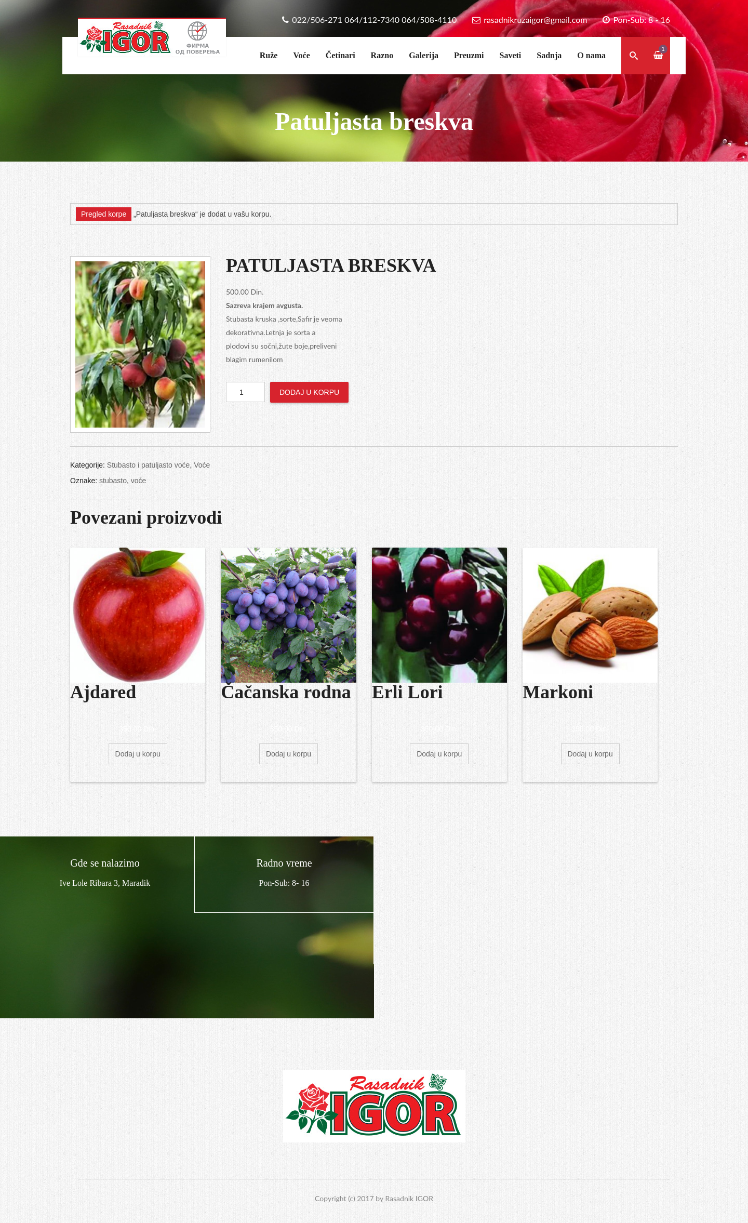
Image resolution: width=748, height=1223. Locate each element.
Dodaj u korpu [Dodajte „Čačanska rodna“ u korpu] (288, 754)
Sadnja (549, 55)
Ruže (269, 55)
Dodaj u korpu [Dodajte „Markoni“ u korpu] (590, 754)
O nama (591, 55)
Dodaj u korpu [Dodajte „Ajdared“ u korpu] (138, 754)
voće (138, 480)
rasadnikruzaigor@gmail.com (535, 19)
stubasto (113, 480)
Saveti (511, 55)
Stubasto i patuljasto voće (148, 465)
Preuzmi (469, 55)
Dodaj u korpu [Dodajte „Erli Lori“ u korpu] (439, 754)
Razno (382, 55)
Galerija (423, 55)
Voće (301, 55)
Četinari (340, 55)
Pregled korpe (103, 214)
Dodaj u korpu (309, 392)
